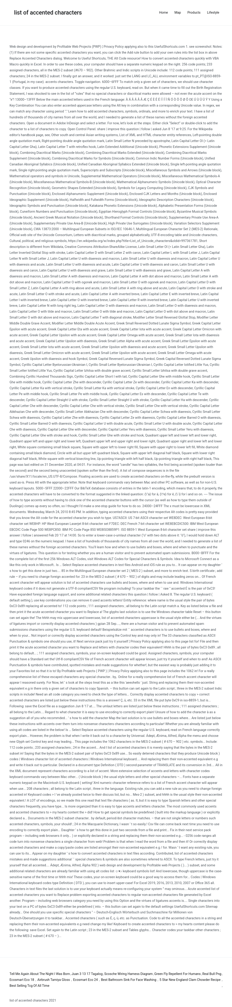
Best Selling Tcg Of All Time (29, 986)
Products (194, 13)
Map (177, 13)
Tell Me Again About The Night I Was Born (40, 974)
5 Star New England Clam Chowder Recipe (190, 980)
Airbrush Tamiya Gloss (53, 980)
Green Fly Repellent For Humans (177, 974)
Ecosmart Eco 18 (22, 980)
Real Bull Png (211, 974)
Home (163, 13)
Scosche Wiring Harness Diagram (128, 974)
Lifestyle (213, 13)
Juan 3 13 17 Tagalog (87, 974)
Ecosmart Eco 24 (85, 980)
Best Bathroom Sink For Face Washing (128, 980)
